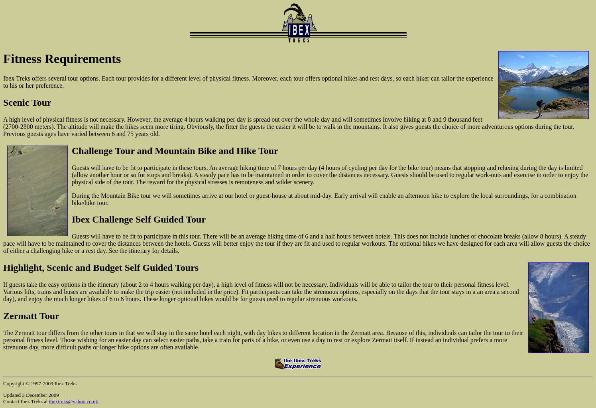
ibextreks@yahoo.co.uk (73, 401)
